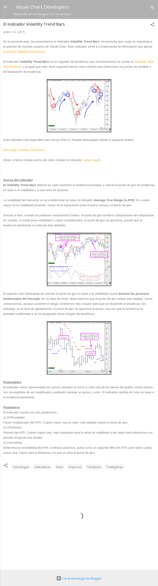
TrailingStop (114, 467)
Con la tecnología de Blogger (79, 578)
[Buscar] (152, 8)
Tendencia (94, 467)
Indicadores (42, 467)
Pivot (59, 467)
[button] (152, 25)
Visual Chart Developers (42, 6)
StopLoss (75, 467)
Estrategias (21, 467)
